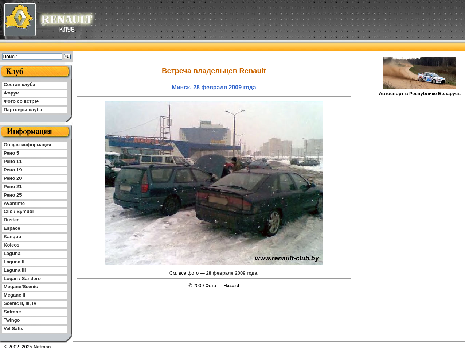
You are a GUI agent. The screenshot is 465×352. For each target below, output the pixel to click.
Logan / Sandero (22, 278)
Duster (11, 220)
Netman (42, 346)
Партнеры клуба (23, 109)
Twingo (12, 320)
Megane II (14, 295)
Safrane (12, 311)
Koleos (11, 245)
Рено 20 (13, 178)
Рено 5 (11, 153)
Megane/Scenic (21, 286)
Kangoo (12, 236)
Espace (12, 228)
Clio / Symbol (19, 211)
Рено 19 (13, 170)
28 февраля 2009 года (231, 273)
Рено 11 (13, 161)
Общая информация (27, 144)
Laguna (12, 253)
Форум (11, 93)
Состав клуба (19, 84)
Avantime (14, 203)
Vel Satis (13, 328)
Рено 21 (13, 186)
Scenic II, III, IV (20, 303)
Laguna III (15, 270)
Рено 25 (13, 195)
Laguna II (14, 261)
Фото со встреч (22, 101)
